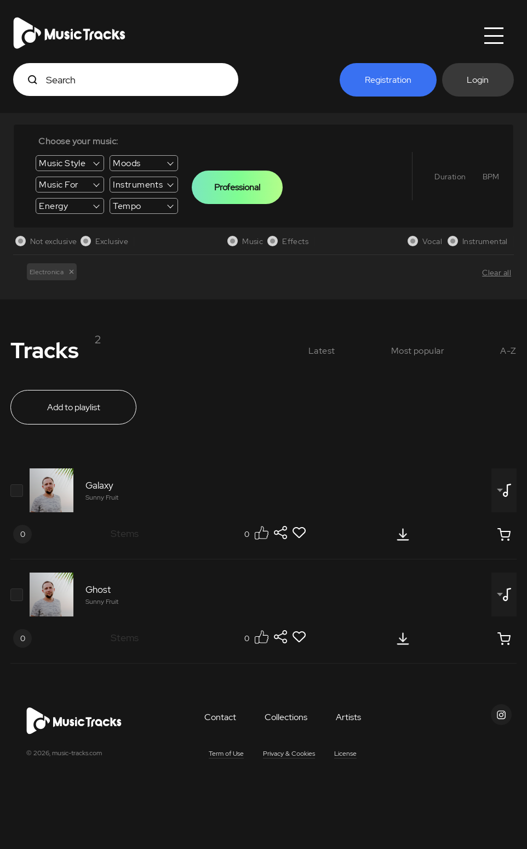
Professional (237, 187)
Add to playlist (73, 407)
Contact (220, 717)
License (345, 753)
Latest (321, 350)
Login (478, 80)
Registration (388, 80)
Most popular (418, 350)
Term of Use (226, 753)
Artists (348, 717)
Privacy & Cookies (289, 753)
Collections (286, 717)
